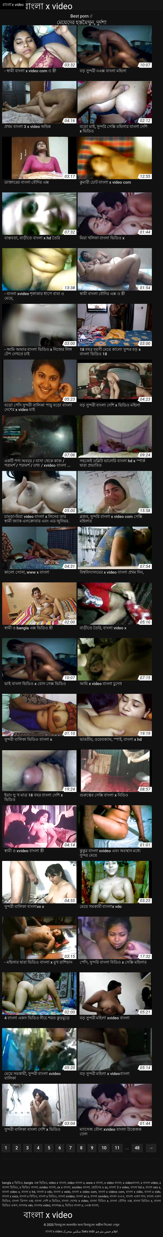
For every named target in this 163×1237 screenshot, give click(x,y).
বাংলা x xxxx (10, 1196)
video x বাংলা (57, 1183)
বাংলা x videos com (111, 1192)
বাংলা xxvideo (99, 1196)
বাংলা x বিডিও (28, 1196)
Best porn (80, 16)
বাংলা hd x (137, 1187)
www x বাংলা (94, 1183)
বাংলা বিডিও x (99, 1201)
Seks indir (88, 1231)
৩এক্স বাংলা (91, 1205)
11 (117, 1148)
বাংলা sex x (152, 1187)
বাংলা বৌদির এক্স (121, 1201)
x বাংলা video (149, 1183)
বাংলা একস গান (135, 1196)
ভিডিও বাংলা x (74, 1205)
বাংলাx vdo (26, 1205)
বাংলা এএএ (117, 1196)
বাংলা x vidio (134, 1192)
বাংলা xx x (82, 1196)
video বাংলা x (76, 1183)
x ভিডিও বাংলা (28, 1187)
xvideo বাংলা (47, 1187)
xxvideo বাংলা (81, 1187)
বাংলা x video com (84, 1192)
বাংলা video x (11, 1192)
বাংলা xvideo (66, 1196)
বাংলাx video (42, 1205)
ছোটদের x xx (99, 1187)
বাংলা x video (53, 1231)
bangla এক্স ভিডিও (35, 1183)
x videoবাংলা (131, 1183)
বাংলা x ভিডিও (48, 1196)
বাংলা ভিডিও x (142, 1201)
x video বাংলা (112, 1183)
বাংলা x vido (152, 1192)
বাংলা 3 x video (119, 1187)
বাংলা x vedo (62, 1192)
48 (137, 1148)
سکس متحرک (72, 1231)
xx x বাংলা (63, 1187)
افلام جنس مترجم (107, 1231)
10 (104, 1148)
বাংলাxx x (58, 1205)
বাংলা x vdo (44, 1192)
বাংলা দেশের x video (75, 1201)
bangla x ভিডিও (12, 1183)
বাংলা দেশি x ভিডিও (47, 1201)
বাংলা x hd (28, 1192)
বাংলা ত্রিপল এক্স (22, 1201)
